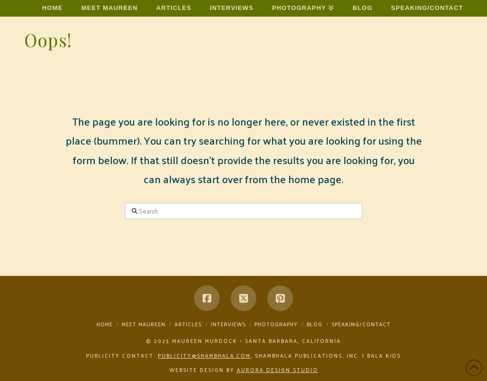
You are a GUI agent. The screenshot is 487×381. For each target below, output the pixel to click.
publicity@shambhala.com (204, 355)
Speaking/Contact (360, 324)
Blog (314, 324)
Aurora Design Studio (277, 369)
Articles (188, 324)
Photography (276, 324)
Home (105, 324)
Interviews (228, 324)
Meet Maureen (144, 324)
